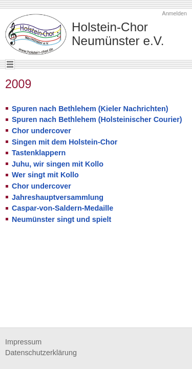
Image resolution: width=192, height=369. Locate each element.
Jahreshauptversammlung (57, 197)
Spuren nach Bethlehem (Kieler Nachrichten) (90, 109)
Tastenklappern (39, 153)
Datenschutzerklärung (41, 352)
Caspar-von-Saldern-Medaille (62, 208)
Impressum (23, 342)
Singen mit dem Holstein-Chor (64, 142)
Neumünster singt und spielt (61, 219)
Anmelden (174, 13)
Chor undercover (41, 131)
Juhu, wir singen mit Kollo (57, 164)
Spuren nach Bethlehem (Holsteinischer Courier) (97, 119)
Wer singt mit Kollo (45, 175)
